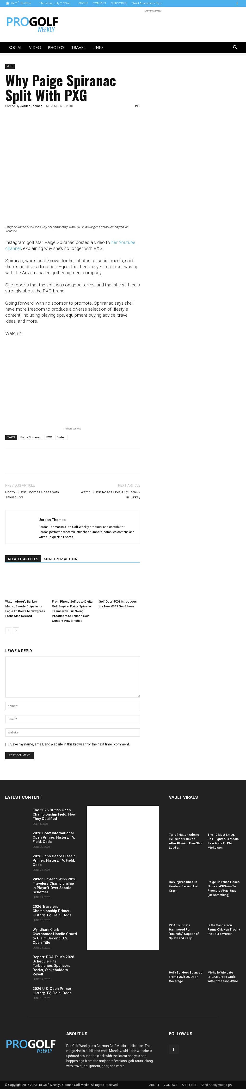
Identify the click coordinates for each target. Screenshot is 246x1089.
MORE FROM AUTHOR (60, 559)
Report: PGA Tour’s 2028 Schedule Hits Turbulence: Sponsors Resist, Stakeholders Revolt (53, 965)
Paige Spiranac (30, 437)
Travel (78, 47)
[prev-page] (8, 630)
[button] (235, 48)
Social (15, 47)
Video (35, 47)
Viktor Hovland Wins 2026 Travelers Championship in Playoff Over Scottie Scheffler (54, 885)
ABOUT (83, 3)
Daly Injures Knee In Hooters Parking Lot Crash (183, 886)
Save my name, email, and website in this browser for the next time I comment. (70, 744)
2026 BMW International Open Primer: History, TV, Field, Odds (54, 837)
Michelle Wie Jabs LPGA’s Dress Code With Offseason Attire (223, 977)
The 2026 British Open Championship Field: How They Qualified (54, 814)
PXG (49, 437)
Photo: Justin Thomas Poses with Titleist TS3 (32, 494)
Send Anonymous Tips (147, 3)
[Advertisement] (186, 146)
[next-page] (16, 630)
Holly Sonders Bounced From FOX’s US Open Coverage (186, 977)
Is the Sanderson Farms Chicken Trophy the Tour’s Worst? (224, 929)
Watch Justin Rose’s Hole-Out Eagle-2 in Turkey (110, 494)
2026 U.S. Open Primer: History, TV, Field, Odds (52, 990)
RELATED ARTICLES (23, 559)
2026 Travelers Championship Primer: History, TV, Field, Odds (52, 910)
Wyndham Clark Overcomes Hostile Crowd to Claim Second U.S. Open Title (55, 936)
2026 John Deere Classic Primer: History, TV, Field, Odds (54, 860)
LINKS (98, 47)
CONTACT (99, 3)
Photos (56, 47)
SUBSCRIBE (119, 3)
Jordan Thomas (31, 106)
